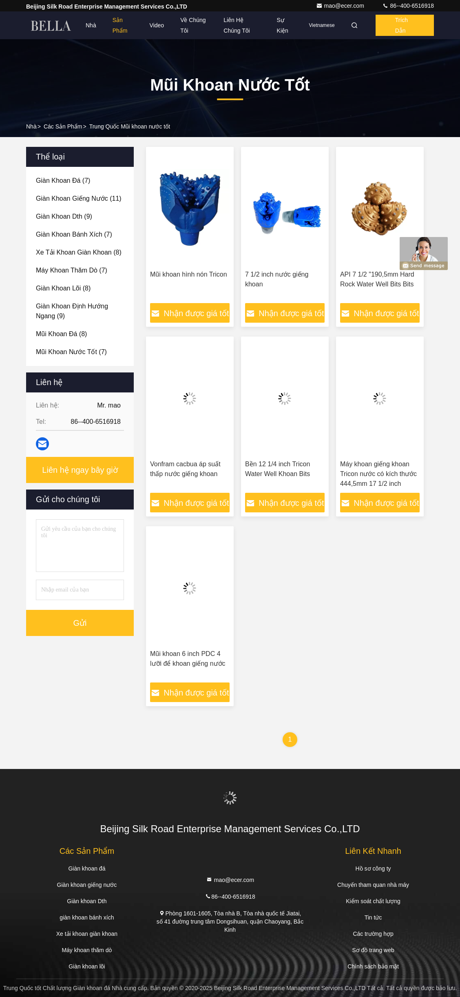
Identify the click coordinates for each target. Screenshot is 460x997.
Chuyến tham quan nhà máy (373, 885)
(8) (79, 252)
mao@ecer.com (341, 5)
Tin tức (373, 917)
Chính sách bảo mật (373, 966)
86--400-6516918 (408, 5)
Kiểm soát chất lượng (373, 901)
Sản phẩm (120, 25)
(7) (63, 180)
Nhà (91, 25)
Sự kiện (282, 25)
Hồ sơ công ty (373, 868)
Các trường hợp (373, 934)
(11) (79, 198)
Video (157, 25)
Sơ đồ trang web (373, 950)
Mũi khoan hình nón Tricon (188, 274)
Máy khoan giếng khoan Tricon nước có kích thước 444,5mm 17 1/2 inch (378, 474)
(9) (64, 216)
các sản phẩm (63, 126)
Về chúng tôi (193, 25)
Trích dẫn (401, 25)
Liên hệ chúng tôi (236, 25)
